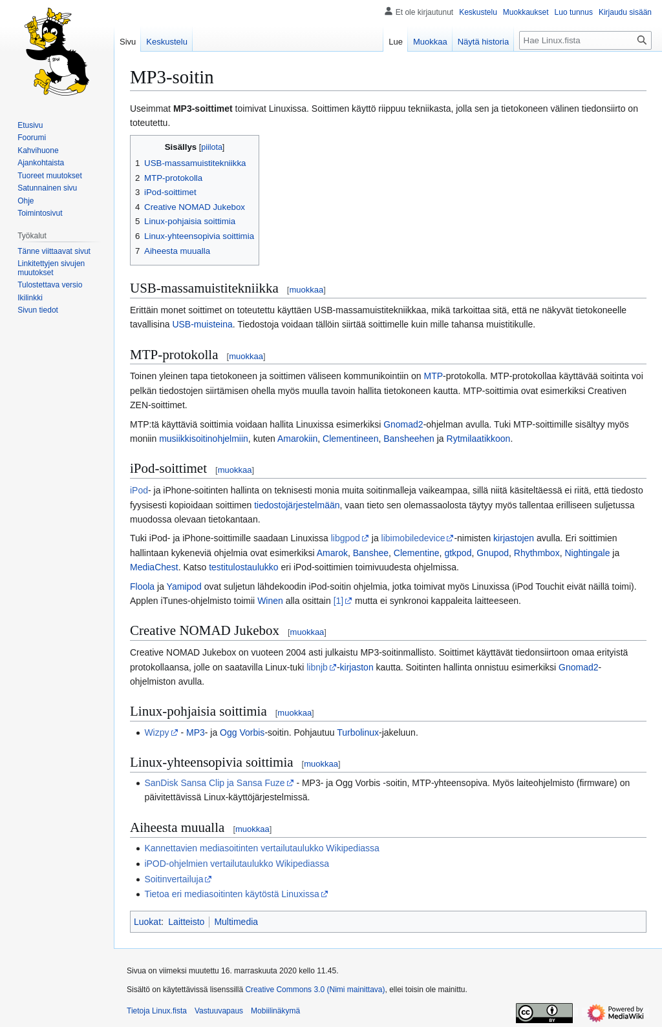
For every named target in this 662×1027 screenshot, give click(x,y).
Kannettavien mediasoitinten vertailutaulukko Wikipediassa (261, 848)
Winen (270, 601)
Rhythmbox (537, 553)
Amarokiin (297, 438)
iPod (139, 490)
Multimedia (236, 922)
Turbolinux (358, 732)
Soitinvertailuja (173, 879)
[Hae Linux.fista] (585, 40)
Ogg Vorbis (242, 732)
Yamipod (184, 586)
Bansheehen (408, 438)
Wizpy (156, 732)
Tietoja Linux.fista (157, 1010)
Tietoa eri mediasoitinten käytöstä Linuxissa (231, 894)
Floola (142, 586)
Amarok (332, 553)
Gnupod (492, 553)
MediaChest (154, 567)
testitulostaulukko (243, 567)
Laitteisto (186, 922)
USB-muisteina (202, 324)
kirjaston (357, 667)
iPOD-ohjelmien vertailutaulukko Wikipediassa (236, 863)
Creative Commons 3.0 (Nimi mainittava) (315, 989)
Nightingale (587, 553)
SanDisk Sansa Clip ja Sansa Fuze (214, 783)
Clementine (417, 553)
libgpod (345, 538)
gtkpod (457, 553)
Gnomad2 (403, 424)
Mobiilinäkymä (275, 1010)
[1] (339, 601)
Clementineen (350, 438)
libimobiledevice (413, 538)
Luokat (147, 922)
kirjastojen (513, 538)
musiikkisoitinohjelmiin (203, 438)
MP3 (195, 732)
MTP (433, 376)
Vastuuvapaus (219, 1010)
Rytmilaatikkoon (479, 438)
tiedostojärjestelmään (296, 505)
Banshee (371, 553)
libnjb (317, 667)
